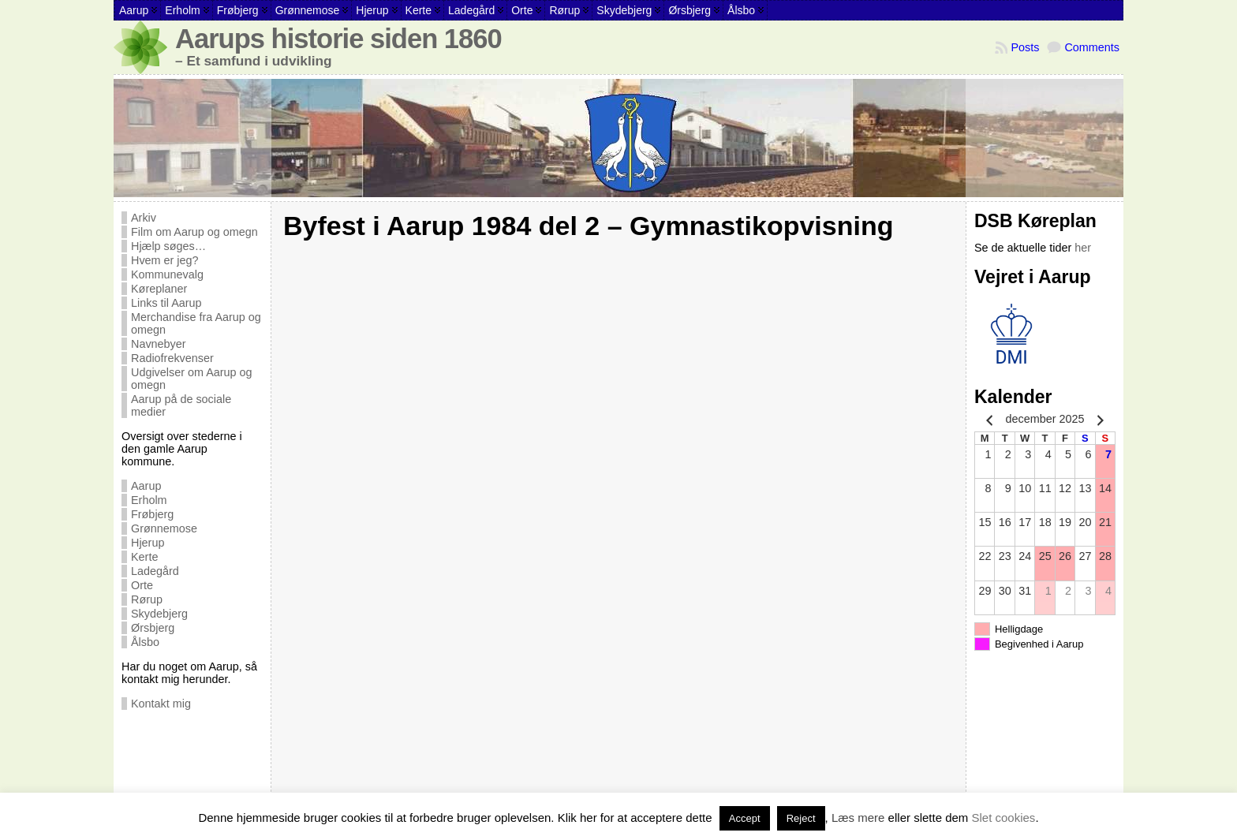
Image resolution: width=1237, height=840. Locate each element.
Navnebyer (158, 344)
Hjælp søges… (168, 246)
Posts (1025, 47)
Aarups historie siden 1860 (338, 39)
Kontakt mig (161, 703)
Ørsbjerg (152, 628)
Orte (142, 585)
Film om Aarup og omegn (194, 232)
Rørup (147, 599)
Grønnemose (164, 528)
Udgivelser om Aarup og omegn (191, 378)
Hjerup (147, 542)
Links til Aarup (166, 303)
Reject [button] (801, 818)
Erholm (149, 500)
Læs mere (858, 817)
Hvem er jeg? (165, 260)
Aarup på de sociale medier (181, 405)
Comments (1091, 47)
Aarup (146, 486)
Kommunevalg (167, 274)
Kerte (144, 557)
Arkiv (143, 217)
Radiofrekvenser (172, 358)
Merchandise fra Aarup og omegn (196, 323)
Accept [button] (745, 818)
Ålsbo (145, 642)
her (1082, 247)
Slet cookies (1004, 817)
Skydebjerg (159, 613)
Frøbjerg (152, 514)
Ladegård (155, 571)
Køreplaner (159, 288)
